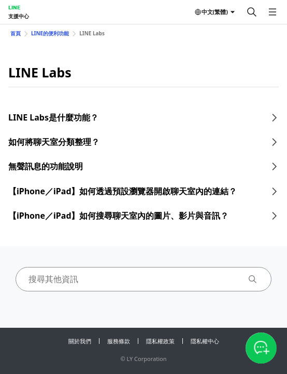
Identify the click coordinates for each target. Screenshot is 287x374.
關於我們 (79, 341)
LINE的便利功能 (50, 33)
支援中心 (18, 16)
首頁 (15, 33)
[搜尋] (251, 12)
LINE (14, 7)
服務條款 (118, 341)
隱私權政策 (160, 341)
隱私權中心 (205, 341)
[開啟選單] (272, 12)
